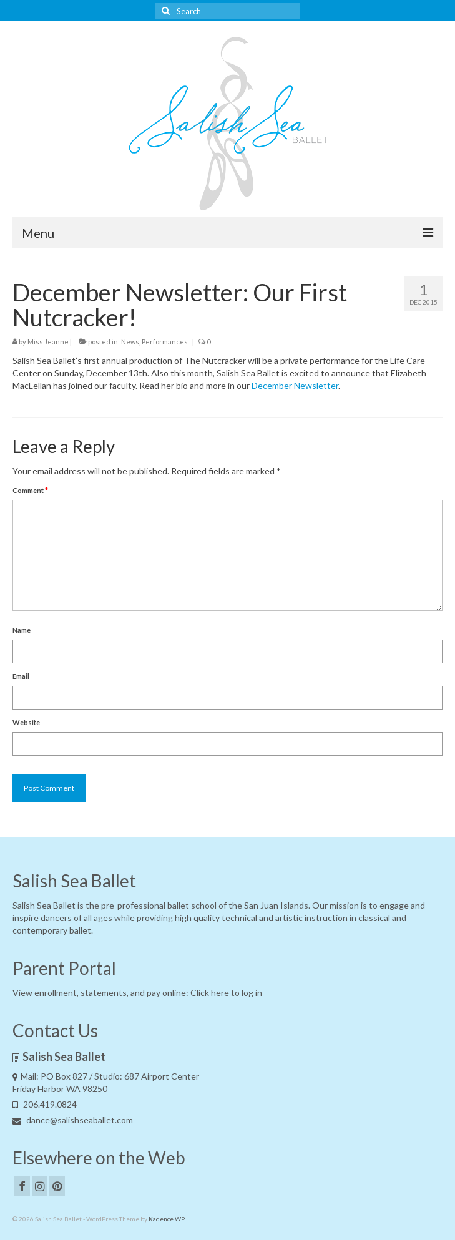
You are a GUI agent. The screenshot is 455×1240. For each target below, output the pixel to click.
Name (21, 630)
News (130, 342)
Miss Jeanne (48, 342)
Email (20, 676)
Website (26, 722)
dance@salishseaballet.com (72, 1120)
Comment (30, 490)
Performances (165, 342)
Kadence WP (167, 1219)
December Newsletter (295, 385)
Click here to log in (226, 992)
